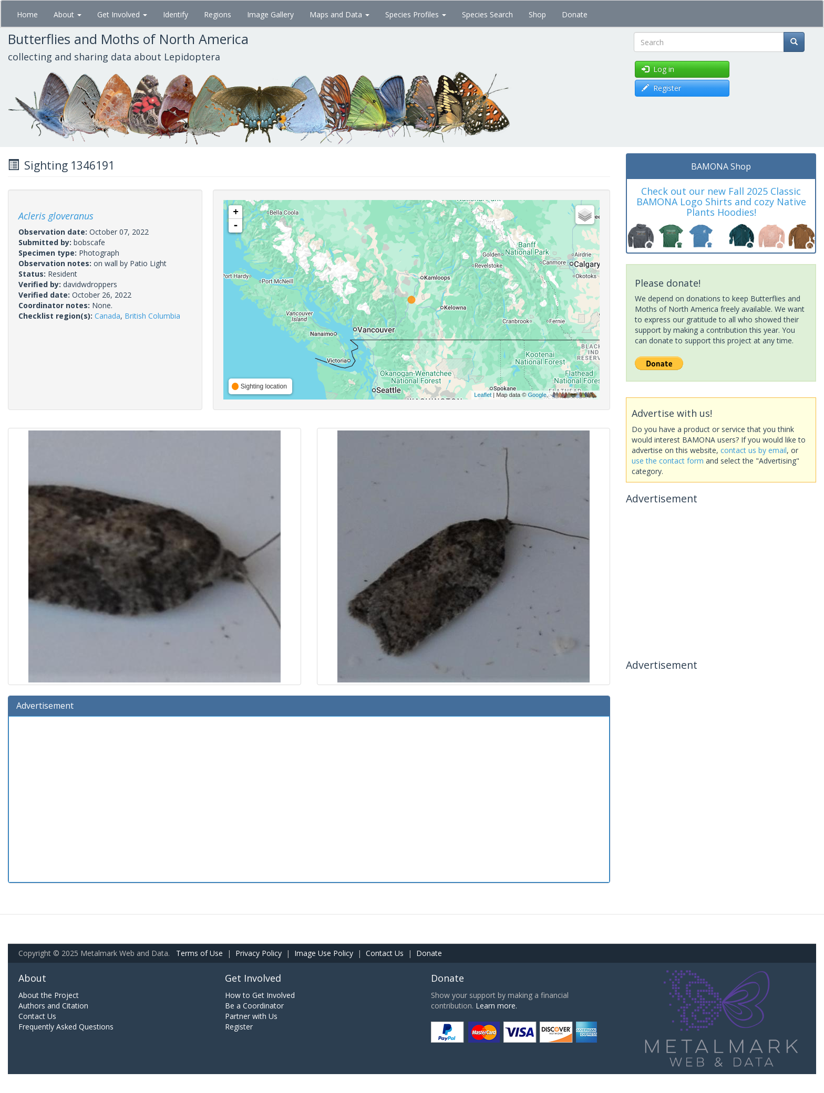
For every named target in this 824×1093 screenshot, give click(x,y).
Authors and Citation (53, 1006)
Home (27, 14)
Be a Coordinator (254, 1006)
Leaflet (482, 395)
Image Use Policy (323, 953)
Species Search (487, 14)
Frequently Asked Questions (66, 1027)
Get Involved (122, 14)
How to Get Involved (260, 995)
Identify (175, 14)
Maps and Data (339, 14)
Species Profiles (415, 14)
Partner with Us (251, 1016)
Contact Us (385, 953)
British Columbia (152, 316)
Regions (217, 14)
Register (239, 1027)
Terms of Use (199, 953)
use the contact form (668, 461)
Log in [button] (658, 69)
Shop (537, 14)
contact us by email (753, 450)
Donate (575, 14)
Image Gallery (270, 14)
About (67, 14)
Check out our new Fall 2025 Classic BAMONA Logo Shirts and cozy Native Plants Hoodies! (721, 201)
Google (537, 395)
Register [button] (661, 88)
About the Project (48, 995)
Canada (107, 316)
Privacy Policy (258, 953)
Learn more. (496, 1006)
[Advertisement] (309, 797)
